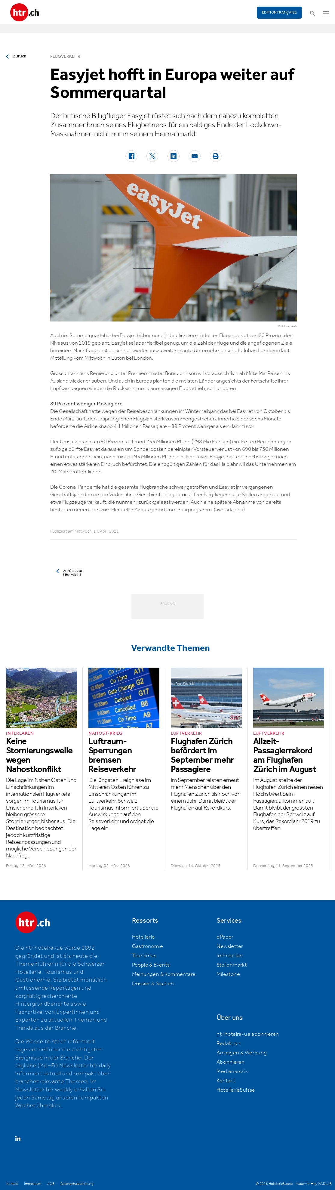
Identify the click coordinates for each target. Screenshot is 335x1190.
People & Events (151, 965)
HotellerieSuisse (236, 1090)
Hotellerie (143, 937)
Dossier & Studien (153, 983)
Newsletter (230, 946)
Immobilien (230, 956)
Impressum (32, 1184)
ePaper (225, 937)
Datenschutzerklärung (76, 1184)
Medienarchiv (232, 1071)
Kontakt (226, 1081)
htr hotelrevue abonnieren (248, 1034)
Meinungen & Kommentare (164, 974)
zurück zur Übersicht (73, 573)
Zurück (19, 56)
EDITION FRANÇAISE (279, 12)
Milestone (228, 974)
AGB (50, 1184)
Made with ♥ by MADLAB (314, 1184)
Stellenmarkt (232, 965)
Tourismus (144, 956)
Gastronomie (147, 946)
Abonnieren (230, 1062)
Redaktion (229, 1043)
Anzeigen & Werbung (242, 1053)
